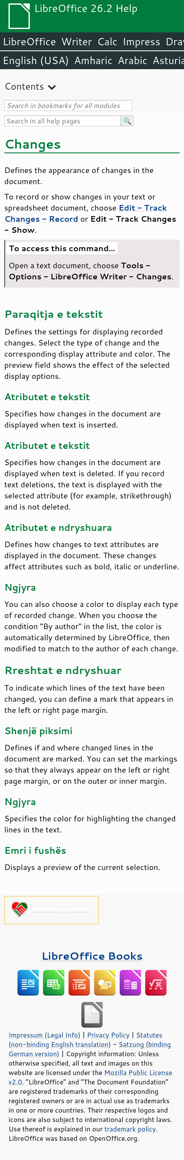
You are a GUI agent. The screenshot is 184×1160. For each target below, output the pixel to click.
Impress (142, 41)
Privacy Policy (108, 1035)
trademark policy (129, 1129)
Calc (107, 41)
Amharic (93, 60)
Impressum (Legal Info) (44, 1035)
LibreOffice (29, 41)
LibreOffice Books (92, 955)
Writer (76, 41)
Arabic (132, 60)
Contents (24, 86)
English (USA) (36, 60)
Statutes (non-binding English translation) (85, 1039)
